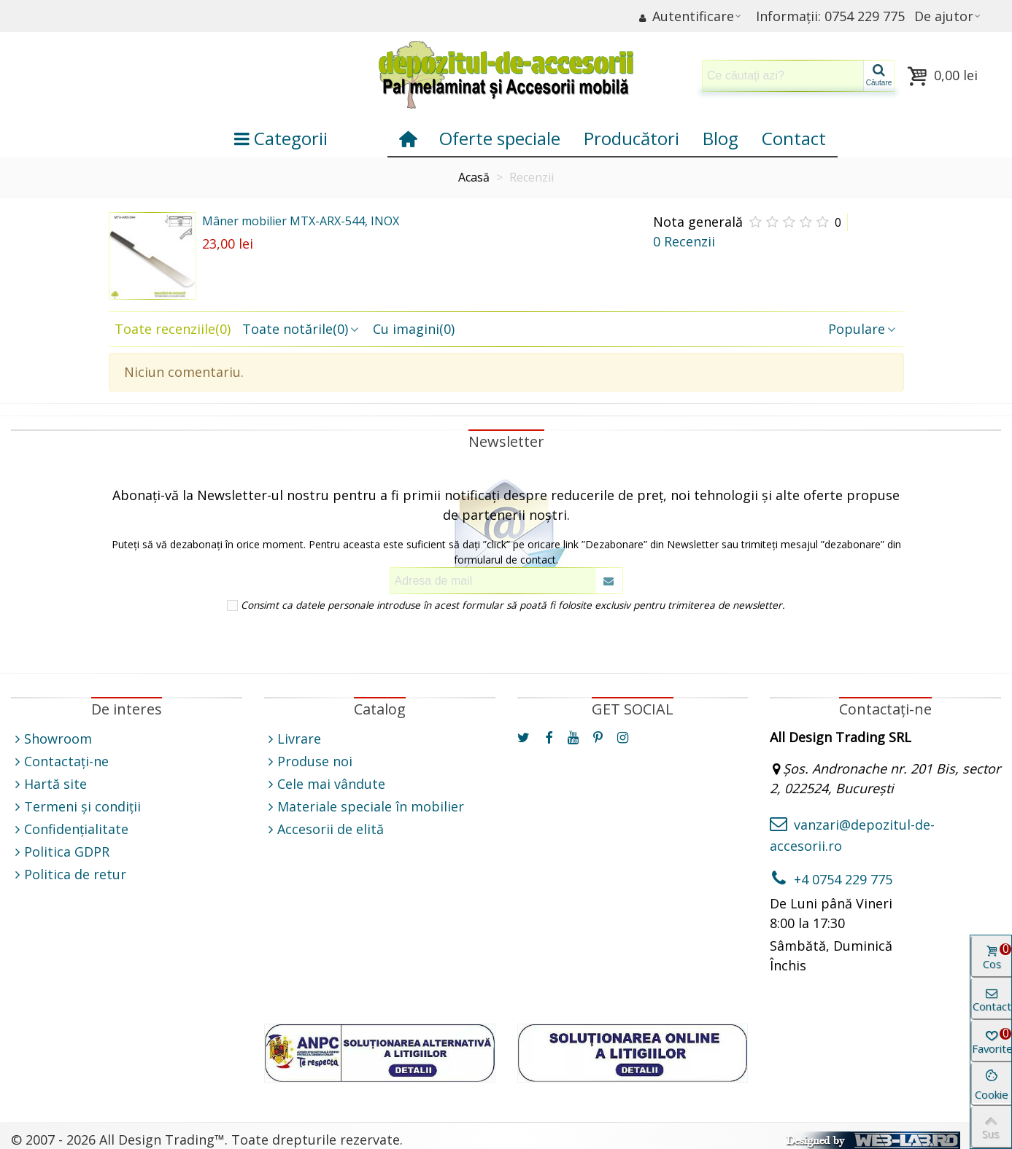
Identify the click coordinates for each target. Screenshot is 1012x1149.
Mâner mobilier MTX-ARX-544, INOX (300, 221)
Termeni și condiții (76, 807)
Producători (631, 138)
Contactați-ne (60, 761)
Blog (720, 138)
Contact (794, 138)
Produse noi (308, 761)
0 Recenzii (684, 241)
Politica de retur (68, 874)
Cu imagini (414, 329)
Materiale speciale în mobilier (364, 807)
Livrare (292, 739)
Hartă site (49, 784)
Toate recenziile (173, 329)
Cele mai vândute (324, 784)
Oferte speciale (499, 138)
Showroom (51, 739)
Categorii (280, 138)
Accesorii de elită (324, 829)
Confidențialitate (69, 829)
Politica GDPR (60, 852)
